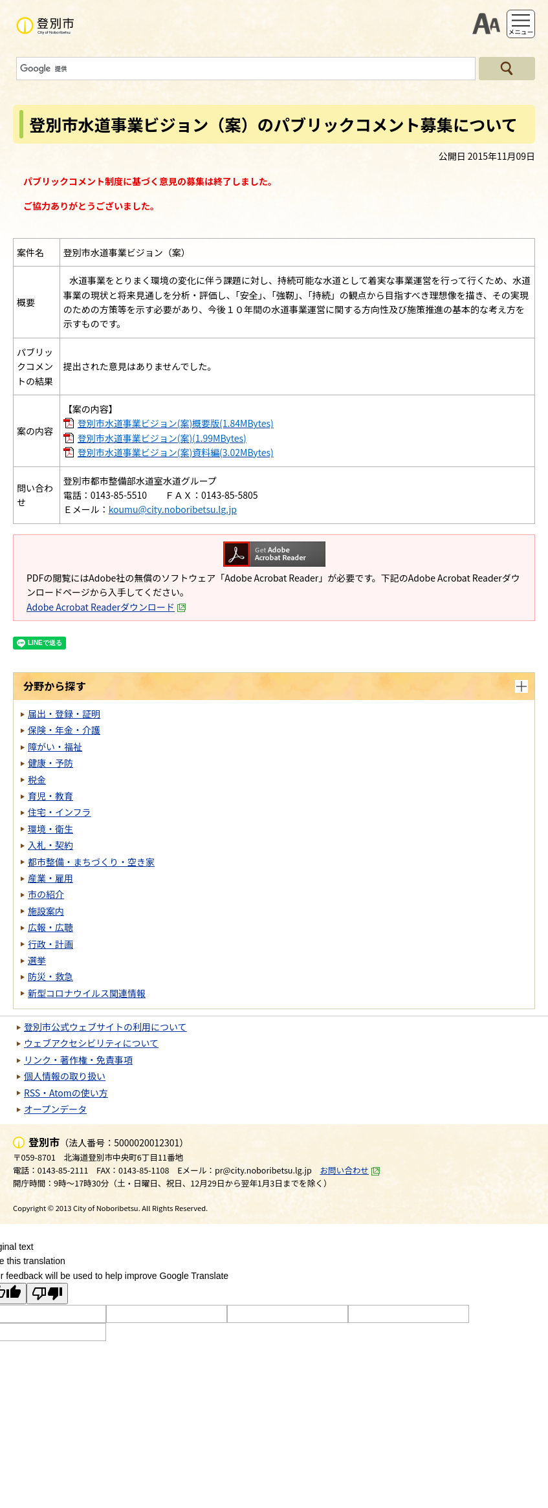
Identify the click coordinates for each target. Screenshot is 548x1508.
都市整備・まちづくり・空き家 (91, 861)
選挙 (37, 960)
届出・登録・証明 (64, 713)
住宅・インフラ (59, 811)
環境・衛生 (50, 828)
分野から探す (54, 686)
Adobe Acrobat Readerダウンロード (106, 606)
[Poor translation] (47, 1293)
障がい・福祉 (55, 746)
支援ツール (486, 24)
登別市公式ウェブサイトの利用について (105, 1026)
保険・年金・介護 (64, 729)
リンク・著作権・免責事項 (78, 1059)
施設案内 (46, 910)
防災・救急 (50, 976)
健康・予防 (50, 762)
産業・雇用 (50, 877)
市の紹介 (46, 894)
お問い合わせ (350, 1170)
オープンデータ (55, 1108)
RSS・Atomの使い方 (66, 1092)
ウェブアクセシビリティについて (91, 1042)
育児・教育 (50, 795)
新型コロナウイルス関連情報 (87, 993)
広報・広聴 (50, 927)
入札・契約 (50, 844)
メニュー (520, 31)
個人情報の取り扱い (64, 1075)
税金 (37, 779)
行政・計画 (50, 943)
